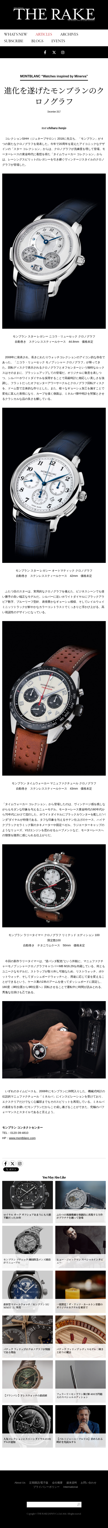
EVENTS (58, 41)
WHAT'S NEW (15, 34)
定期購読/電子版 (38, 1482)
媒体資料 (71, 1482)
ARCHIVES (69, 34)
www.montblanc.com (22, 1138)
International (70, 1486)
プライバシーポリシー (46, 1486)
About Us (20, 1482)
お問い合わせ (88, 1482)
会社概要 (57, 1482)
